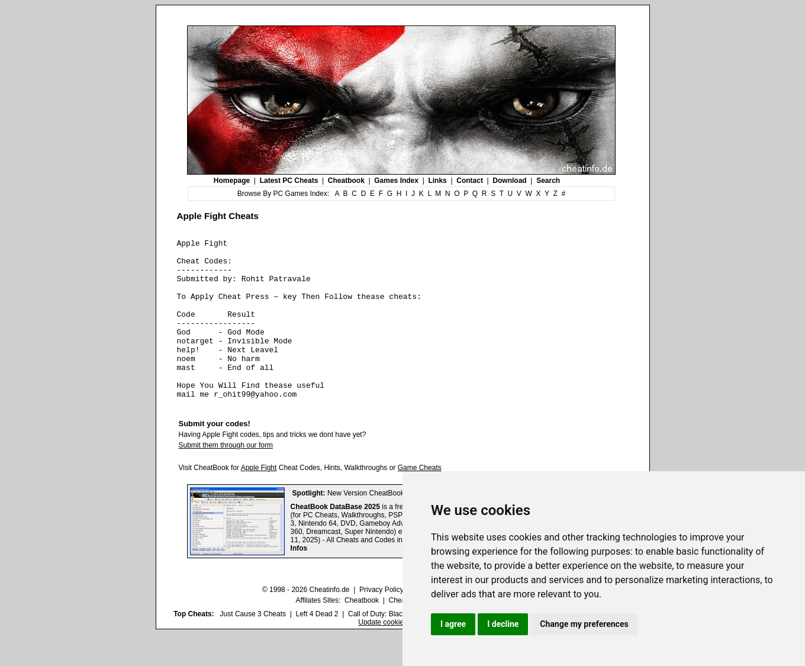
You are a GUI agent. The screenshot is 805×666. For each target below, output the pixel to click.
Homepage (232, 180)
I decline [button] (503, 624)
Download (509, 180)
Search (548, 180)
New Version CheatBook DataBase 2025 (391, 525)
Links (437, 180)
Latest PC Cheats (289, 180)
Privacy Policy (381, 621)
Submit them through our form (226, 477)
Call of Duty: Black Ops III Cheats (400, 646)
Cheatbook (346, 180)
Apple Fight (259, 500)
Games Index (396, 180)
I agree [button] (453, 624)
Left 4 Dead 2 (316, 646)
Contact (469, 180)
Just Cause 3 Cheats (253, 646)
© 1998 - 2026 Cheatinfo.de (306, 621)
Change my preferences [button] (584, 624)
